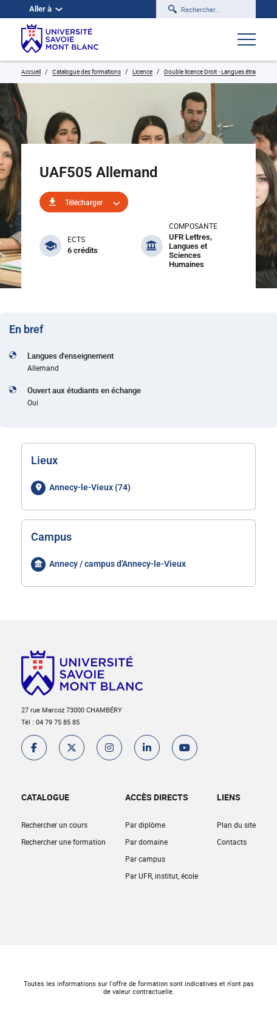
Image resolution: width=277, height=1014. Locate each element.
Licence (142, 71)
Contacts (232, 842)
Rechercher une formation (63, 842)
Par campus (145, 859)
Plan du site (236, 825)
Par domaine (146, 842)
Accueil (31, 71)
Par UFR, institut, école (161, 875)
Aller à (46, 8)
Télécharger (84, 202)
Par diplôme (145, 825)
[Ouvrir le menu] (247, 40)
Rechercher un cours (54, 825)
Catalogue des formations (86, 71)
